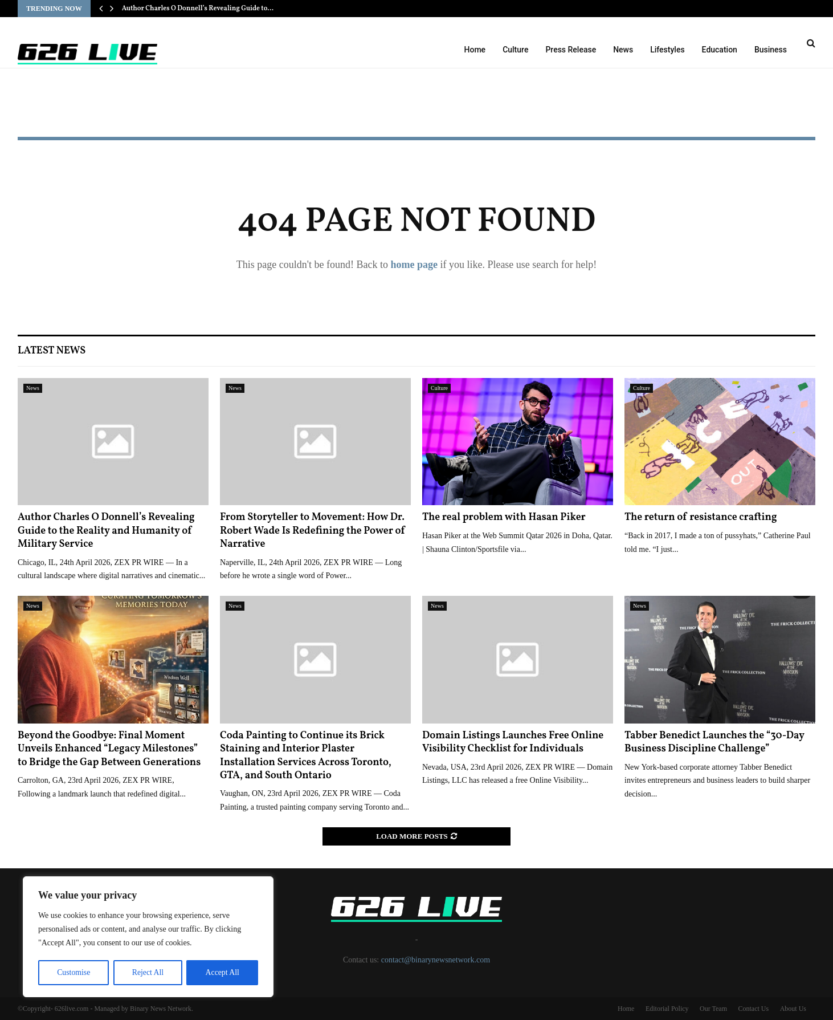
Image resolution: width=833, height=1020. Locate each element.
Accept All (222, 972)
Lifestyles (667, 49)
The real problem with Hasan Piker (504, 517)
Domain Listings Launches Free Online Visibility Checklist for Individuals (512, 742)
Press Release (570, 49)
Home (475, 49)
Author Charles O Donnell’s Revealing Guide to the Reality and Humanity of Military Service (106, 530)
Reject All (148, 972)
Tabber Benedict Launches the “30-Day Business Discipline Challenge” (714, 742)
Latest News (51, 351)
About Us (793, 1009)
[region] (148, 937)
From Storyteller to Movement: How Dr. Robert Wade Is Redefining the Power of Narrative (313, 530)
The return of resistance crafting (700, 517)
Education (719, 49)
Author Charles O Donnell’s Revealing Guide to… (197, 8)
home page (414, 264)
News (623, 49)
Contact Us (753, 1009)
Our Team (713, 1009)
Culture (515, 49)
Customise (73, 972)
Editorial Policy (667, 1009)
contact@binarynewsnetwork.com (435, 960)
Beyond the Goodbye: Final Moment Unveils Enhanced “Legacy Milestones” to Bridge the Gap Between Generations (109, 749)
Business (770, 49)
